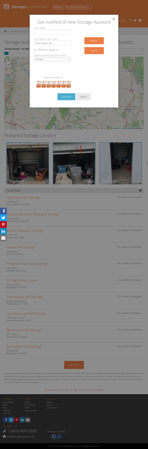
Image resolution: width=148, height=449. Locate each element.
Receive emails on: (53, 77)
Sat (63, 84)
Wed (48, 84)
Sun (68, 84)
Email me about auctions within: (50, 55)
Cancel (83, 96)
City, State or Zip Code (45, 39)
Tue (43, 84)
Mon (39, 84)
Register (94, 40)
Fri (58, 84)
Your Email (39, 28)
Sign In (94, 50)
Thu (53, 84)
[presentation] (56, 70)
